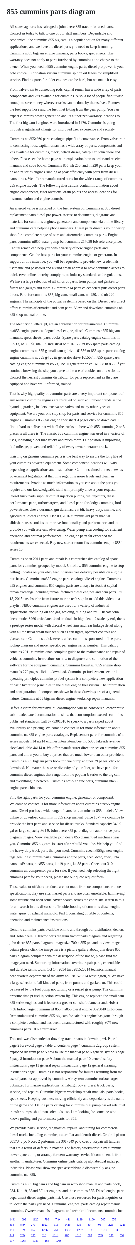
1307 (68, 1230)
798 (47, 1219)
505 (103, 1219)
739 (100, 1235)
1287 (80, 1230)
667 (33, 1230)
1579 (104, 1230)
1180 (91, 1219)
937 (12, 1240)
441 (68, 1219)
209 (22, 1235)
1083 (35, 1240)
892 (24, 1219)
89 (88, 1224)
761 (56, 1230)
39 (23, 1230)
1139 (79, 1219)
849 (22, 1224)
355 (33, 1235)
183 (115, 1230)
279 (33, 1224)
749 (57, 1219)
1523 (45, 1224)
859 (114, 1219)
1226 (45, 1230)
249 (12, 1235)
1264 (23, 1240)
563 (90, 1235)
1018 (78, 1235)
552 (122, 1235)
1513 (13, 1230)
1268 (58, 1240)
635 (79, 1224)
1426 (67, 1224)
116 (56, 1224)
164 (47, 1240)
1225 (122, 1224)
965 (67, 1235)
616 (44, 1235)
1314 (55, 1235)
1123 (110, 1224)
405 (99, 1224)
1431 (13, 1219)
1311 (92, 1230)
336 (111, 1235)
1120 (35, 1219)
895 (12, 1224)
